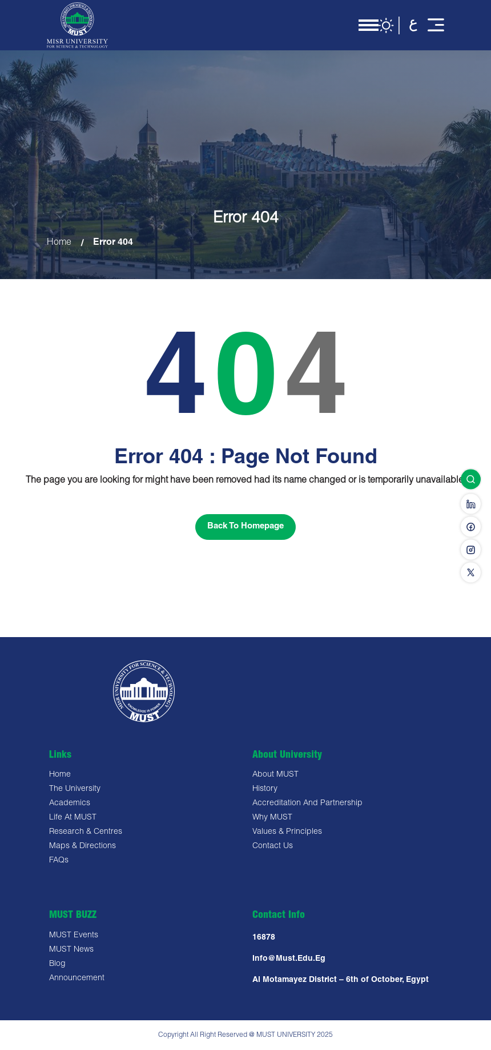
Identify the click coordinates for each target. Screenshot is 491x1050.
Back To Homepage (245, 526)
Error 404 (113, 243)
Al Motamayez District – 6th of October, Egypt (340, 980)
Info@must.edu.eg (288, 959)
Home (59, 243)
